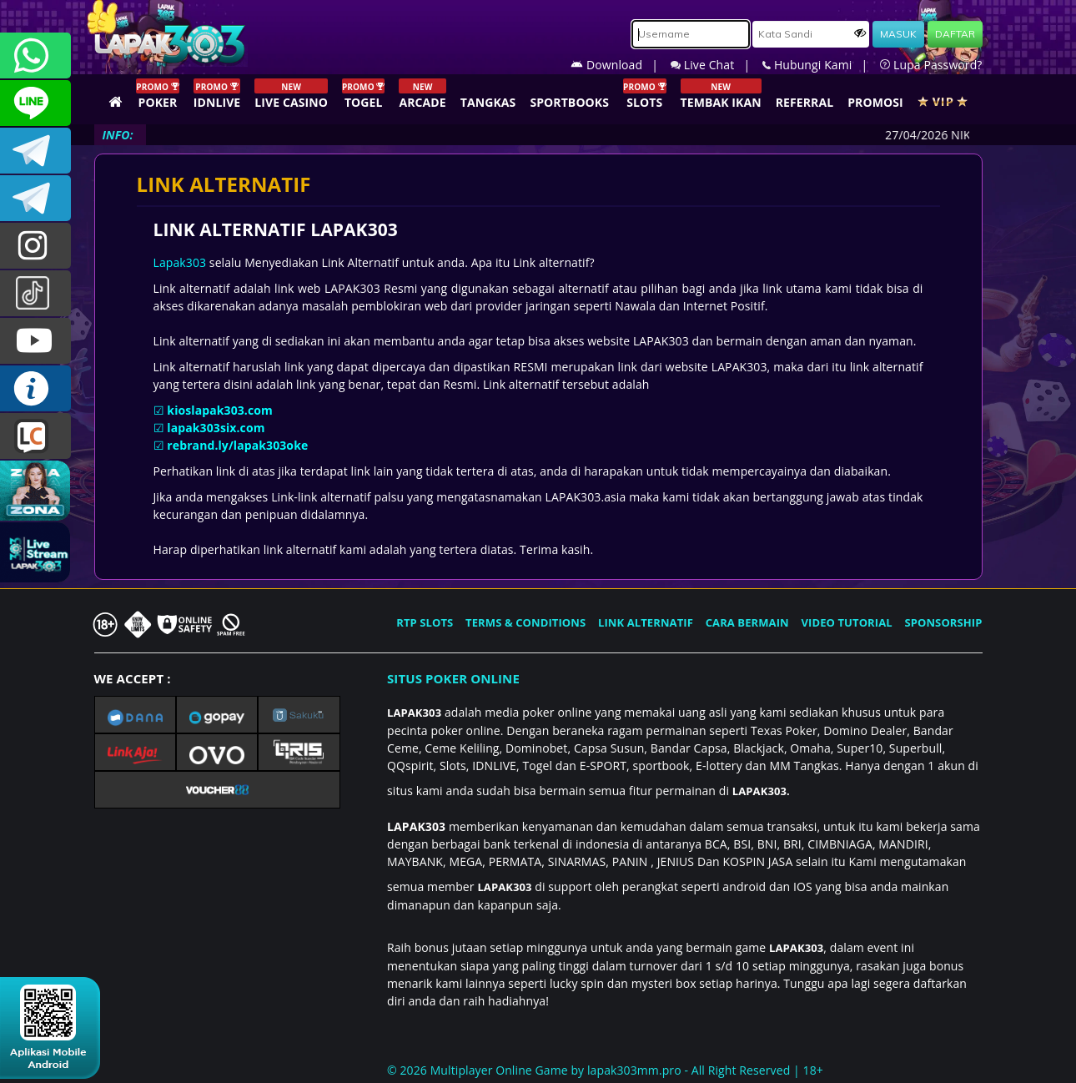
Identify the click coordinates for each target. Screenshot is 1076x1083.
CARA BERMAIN (747, 622)
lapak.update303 (35, 246)
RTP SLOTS (424, 622)
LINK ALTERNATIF (645, 622)
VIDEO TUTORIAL (847, 622)
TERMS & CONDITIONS (525, 622)
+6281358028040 (35, 55)
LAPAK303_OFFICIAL (35, 198)
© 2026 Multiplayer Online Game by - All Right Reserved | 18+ (605, 1070)
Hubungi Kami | (821, 65)
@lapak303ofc (35, 293)
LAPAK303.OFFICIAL (35, 341)
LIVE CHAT (35, 436)
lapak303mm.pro (634, 1070)
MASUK (898, 34)
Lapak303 (180, 262)
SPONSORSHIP (943, 622)
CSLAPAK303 (35, 103)
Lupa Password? (931, 65)
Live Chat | (716, 65)
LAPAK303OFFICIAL (35, 151)
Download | (621, 65)
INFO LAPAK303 (35, 388)
